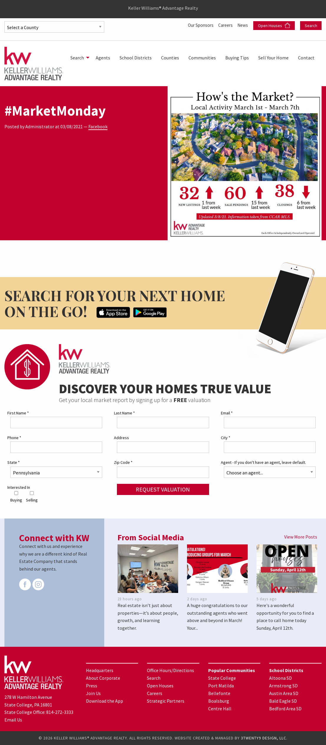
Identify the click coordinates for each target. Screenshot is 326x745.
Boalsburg (218, 701)
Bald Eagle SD (283, 701)
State (13, 462)
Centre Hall (219, 708)
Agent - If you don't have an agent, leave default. (263, 462)
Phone (14, 437)
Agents (103, 58)
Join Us (93, 693)
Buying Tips (237, 58)
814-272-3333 (59, 712)
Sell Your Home (273, 58)
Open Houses (274, 25)
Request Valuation (163, 489)
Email (227, 413)
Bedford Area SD (285, 708)
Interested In (18, 487)
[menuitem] (78, 57)
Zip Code (123, 462)
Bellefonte (219, 693)
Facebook (97, 126)
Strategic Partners (165, 701)
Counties (170, 58)
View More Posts (300, 537)
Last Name (124, 413)
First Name (18, 413)
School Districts (136, 58)
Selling (32, 497)
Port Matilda (221, 685)
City (225, 437)
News (243, 25)
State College (222, 678)
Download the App (104, 701)
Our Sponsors (198, 25)
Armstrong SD (283, 685)
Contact (306, 58)
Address (121, 437)
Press (91, 685)
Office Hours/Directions (170, 670)
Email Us (13, 720)
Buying (16, 497)
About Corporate (103, 678)
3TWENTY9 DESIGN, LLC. (264, 738)
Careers (224, 25)
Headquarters (99, 670)
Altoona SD (280, 678)
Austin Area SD (283, 693)
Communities (202, 58)
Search (311, 25)
